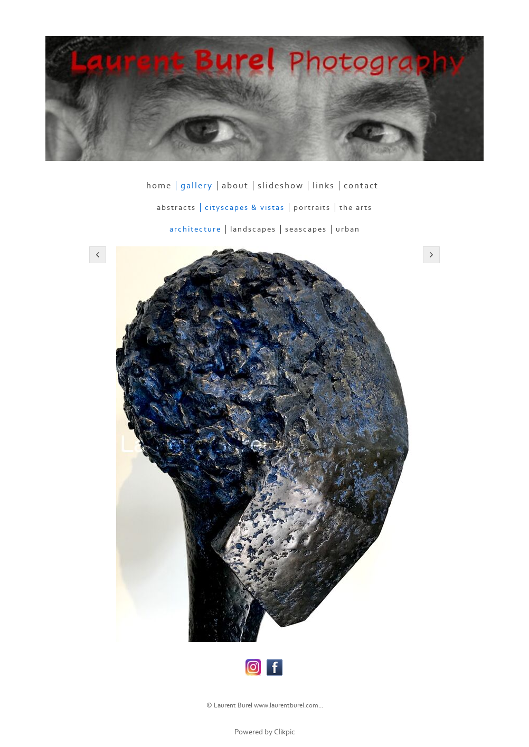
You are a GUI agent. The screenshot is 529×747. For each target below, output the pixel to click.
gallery (197, 185)
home (159, 185)
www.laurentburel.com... (288, 705)
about (235, 185)
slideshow (281, 185)
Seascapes (306, 229)
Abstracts (176, 207)
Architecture (195, 229)
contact (361, 185)
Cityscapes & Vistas (245, 207)
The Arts (355, 207)
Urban (348, 229)
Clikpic (284, 731)
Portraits (312, 207)
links (324, 185)
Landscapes (253, 229)
